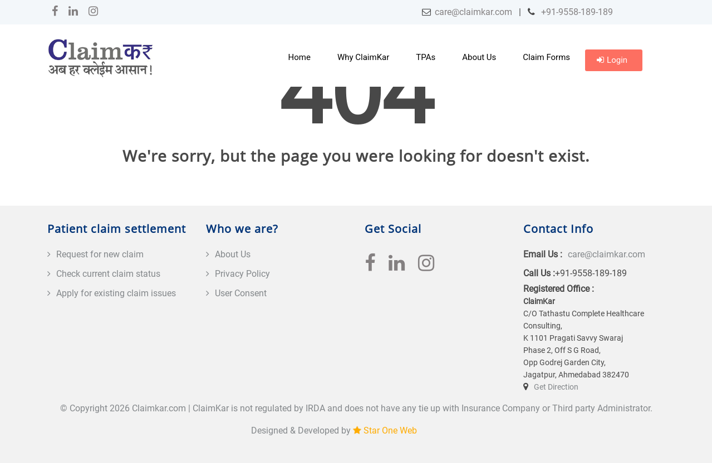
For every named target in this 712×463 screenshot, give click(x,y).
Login (612, 60)
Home (299, 57)
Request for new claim (100, 254)
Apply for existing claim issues (116, 293)
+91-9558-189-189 (576, 12)
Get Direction (556, 386)
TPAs (425, 57)
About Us (479, 57)
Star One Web (390, 430)
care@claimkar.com (473, 12)
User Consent (241, 293)
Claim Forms (546, 57)
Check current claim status (108, 273)
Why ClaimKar (363, 57)
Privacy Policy (242, 273)
